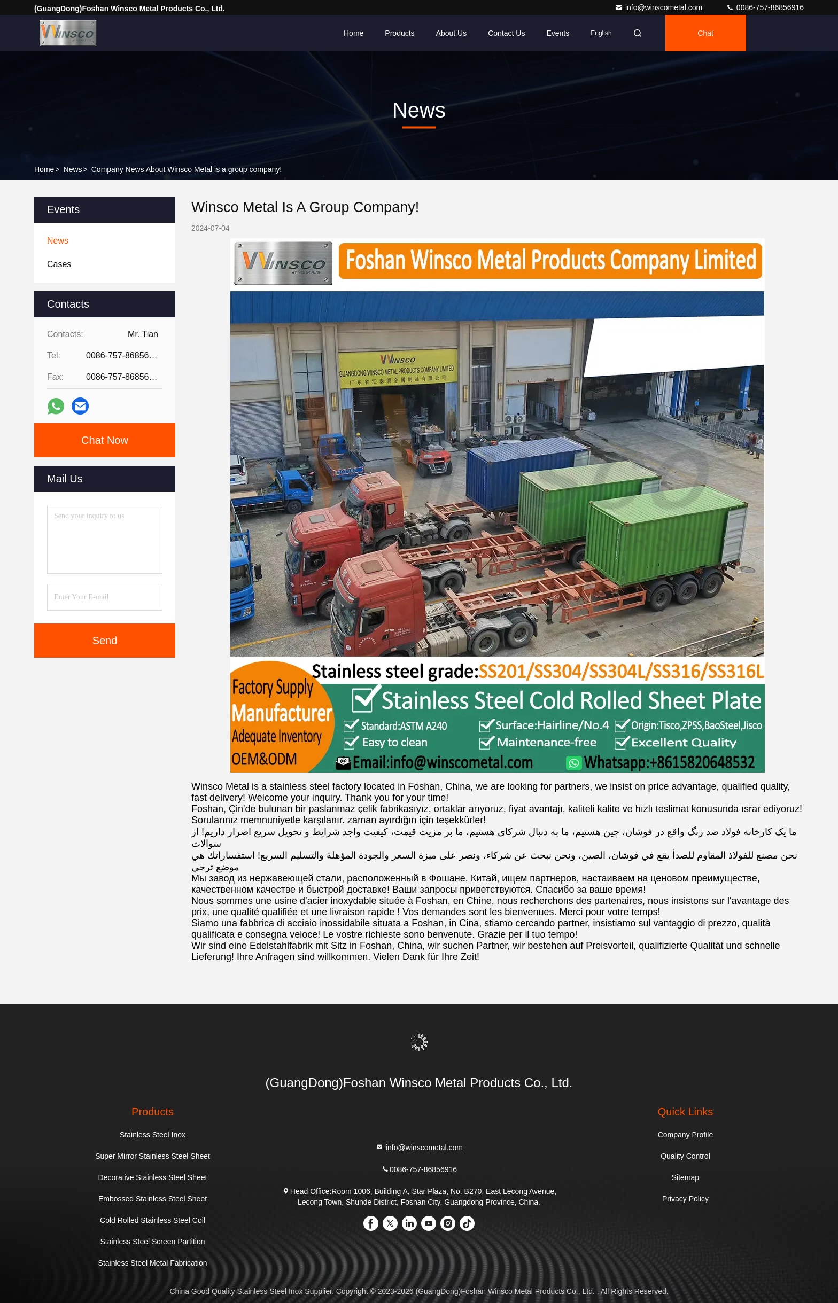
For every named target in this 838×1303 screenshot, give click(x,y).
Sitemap (685, 1177)
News (73, 169)
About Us (451, 33)
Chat (705, 33)
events (557, 33)
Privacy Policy (685, 1199)
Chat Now (104, 440)
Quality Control (685, 1156)
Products (399, 33)
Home (353, 33)
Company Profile (685, 1134)
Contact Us (506, 33)
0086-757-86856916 (765, 7)
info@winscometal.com (659, 7)
